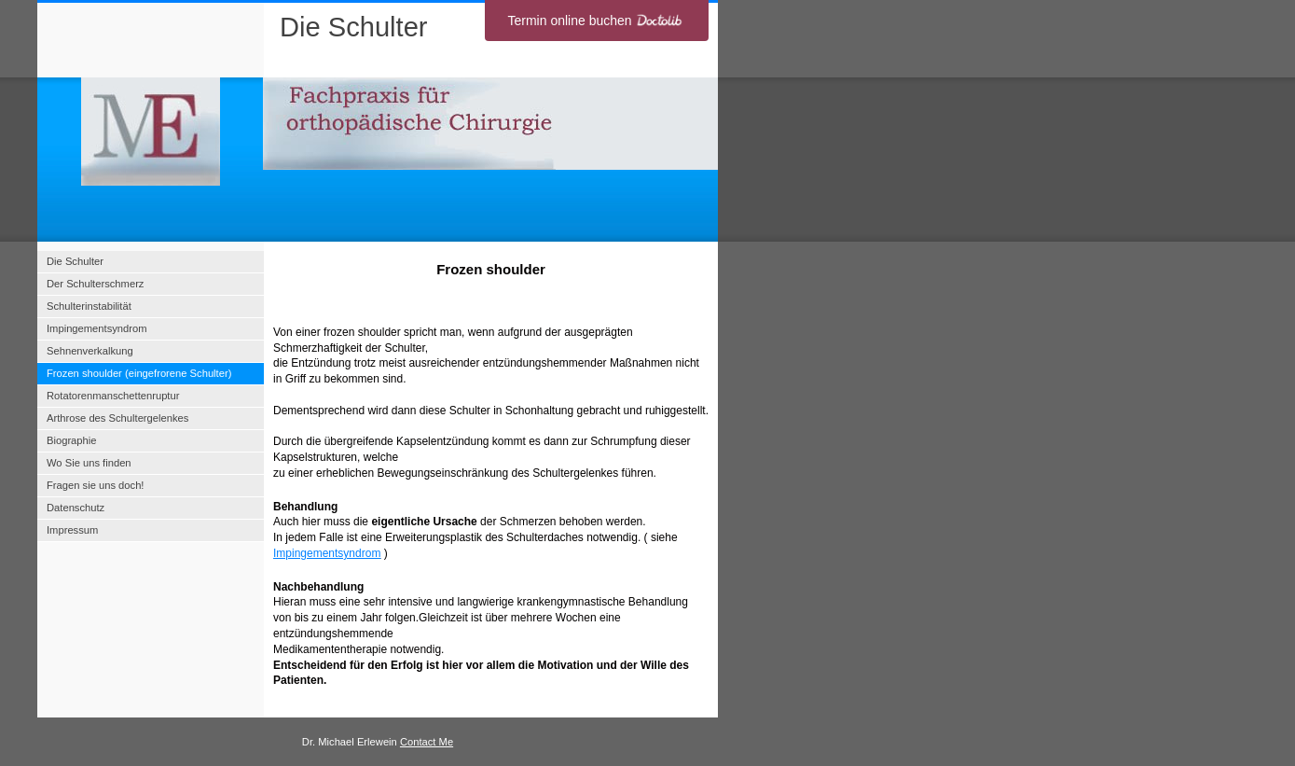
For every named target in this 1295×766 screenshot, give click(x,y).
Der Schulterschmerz (95, 283)
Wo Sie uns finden (89, 462)
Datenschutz (75, 507)
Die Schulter (75, 261)
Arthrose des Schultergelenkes (117, 418)
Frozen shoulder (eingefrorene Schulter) (139, 373)
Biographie (72, 440)
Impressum (72, 530)
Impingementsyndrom (326, 553)
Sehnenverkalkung (90, 350)
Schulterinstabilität (89, 306)
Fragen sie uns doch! (95, 485)
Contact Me (426, 741)
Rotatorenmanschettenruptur (113, 395)
